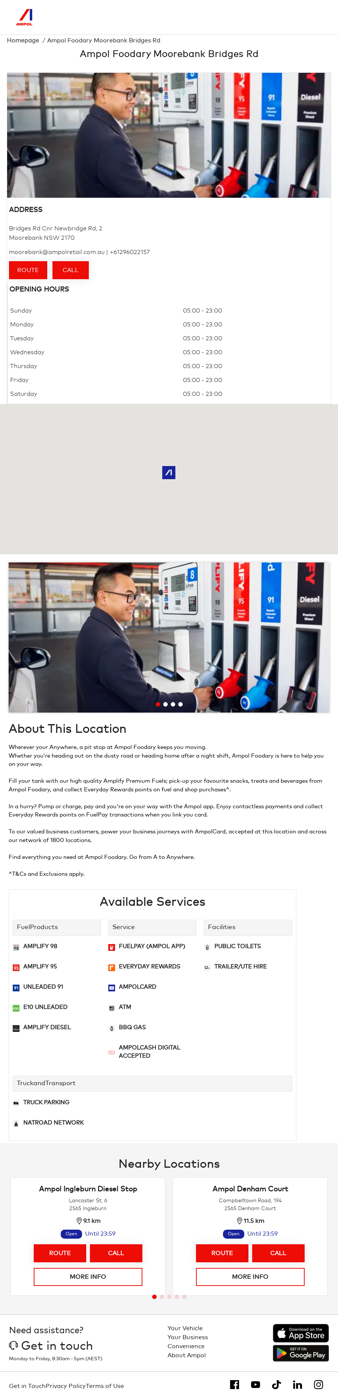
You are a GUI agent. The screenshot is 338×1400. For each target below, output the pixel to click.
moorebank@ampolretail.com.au (57, 252)
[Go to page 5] (184, 1297)
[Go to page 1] (154, 1297)
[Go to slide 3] (173, 704)
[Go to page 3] (169, 1297)
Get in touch (51, 1346)
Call (71, 270)
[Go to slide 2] (165, 704)
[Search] (285, 17)
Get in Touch (27, 1386)
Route (28, 270)
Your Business (188, 1337)
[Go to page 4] (177, 1297)
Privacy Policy (66, 1386)
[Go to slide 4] (180, 704)
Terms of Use (105, 1386)
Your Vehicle (185, 1328)
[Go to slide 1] (158, 704)
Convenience (186, 1346)
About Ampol (187, 1355)
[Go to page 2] (162, 1297)
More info (88, 1277)
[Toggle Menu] (316, 17)
